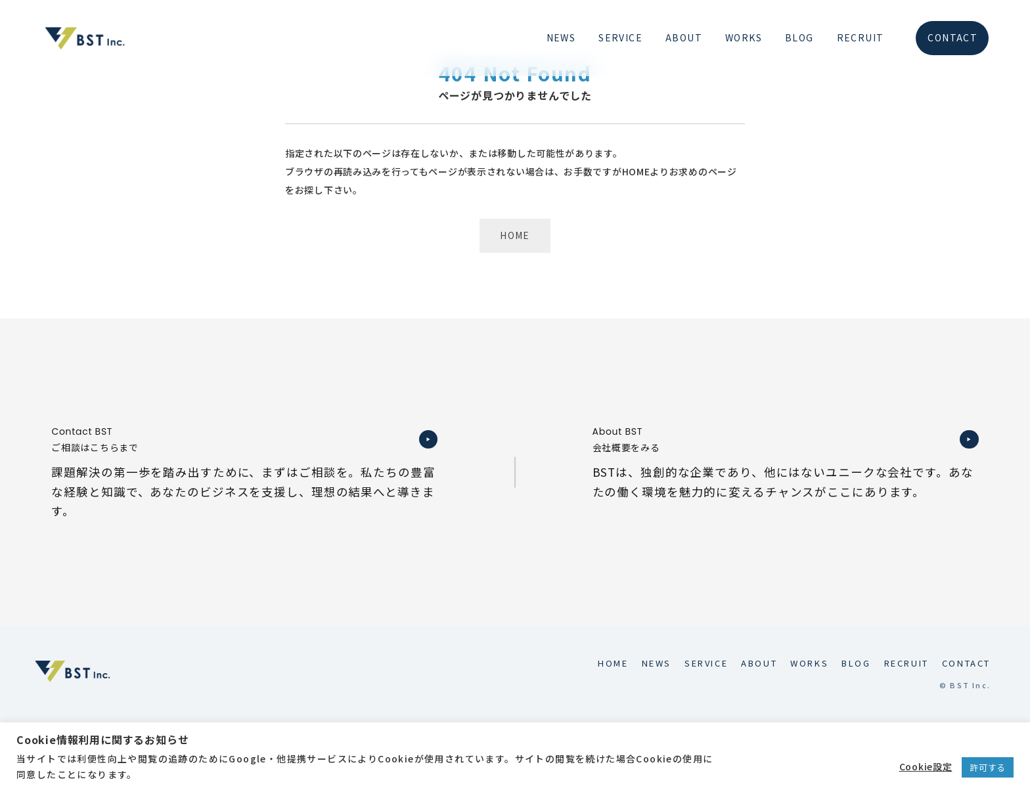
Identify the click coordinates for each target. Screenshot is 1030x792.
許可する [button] (988, 767)
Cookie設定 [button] (925, 766)
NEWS (561, 37)
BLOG (799, 37)
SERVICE (620, 37)
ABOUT (683, 37)
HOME (515, 235)
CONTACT (952, 37)
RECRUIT (860, 37)
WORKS (743, 37)
